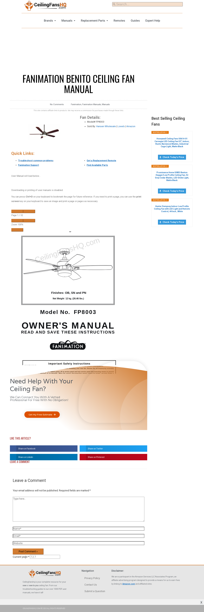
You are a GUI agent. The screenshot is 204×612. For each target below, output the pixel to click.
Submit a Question (94, 591)
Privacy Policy (92, 578)
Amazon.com (128, 584)
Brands (48, 20)
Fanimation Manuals (91, 104)
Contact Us (90, 584)
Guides (135, 20)
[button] (42, 414)
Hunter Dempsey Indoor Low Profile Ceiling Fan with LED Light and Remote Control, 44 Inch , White (172, 209)
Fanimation (76, 104)
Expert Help (152, 20)
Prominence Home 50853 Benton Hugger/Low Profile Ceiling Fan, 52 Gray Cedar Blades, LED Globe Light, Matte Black (172, 176)
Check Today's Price (173, 157)
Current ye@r (21, 556)
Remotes (119, 20)
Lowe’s (121, 126)
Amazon (130, 126)
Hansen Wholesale (106, 126)
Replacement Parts (93, 20)
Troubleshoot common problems (35, 160)
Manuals (66, 20)
